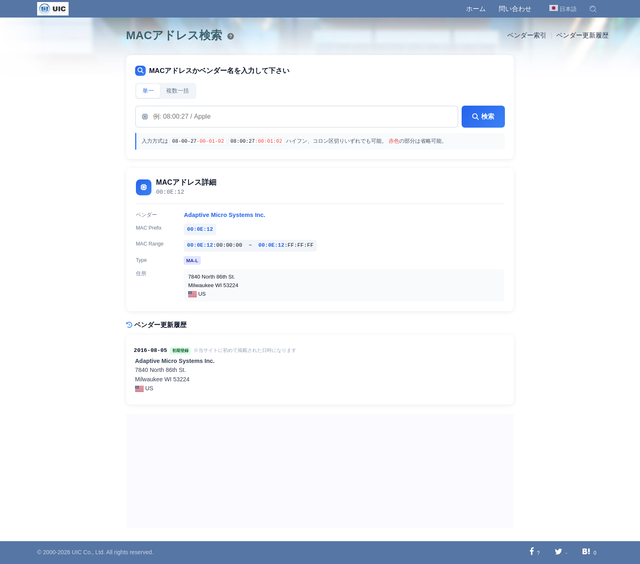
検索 (483, 116)
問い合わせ (515, 8)
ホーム (476, 8)
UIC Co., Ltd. (88, 552)
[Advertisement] (320, 471)
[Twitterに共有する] (558, 552)
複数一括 (177, 91)
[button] (593, 9)
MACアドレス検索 (174, 35)
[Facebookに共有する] (531, 552)
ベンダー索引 (527, 35)
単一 (148, 91)
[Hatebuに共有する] (586, 552)
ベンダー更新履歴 (582, 35)
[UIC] (53, 8)
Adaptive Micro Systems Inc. (224, 215)
